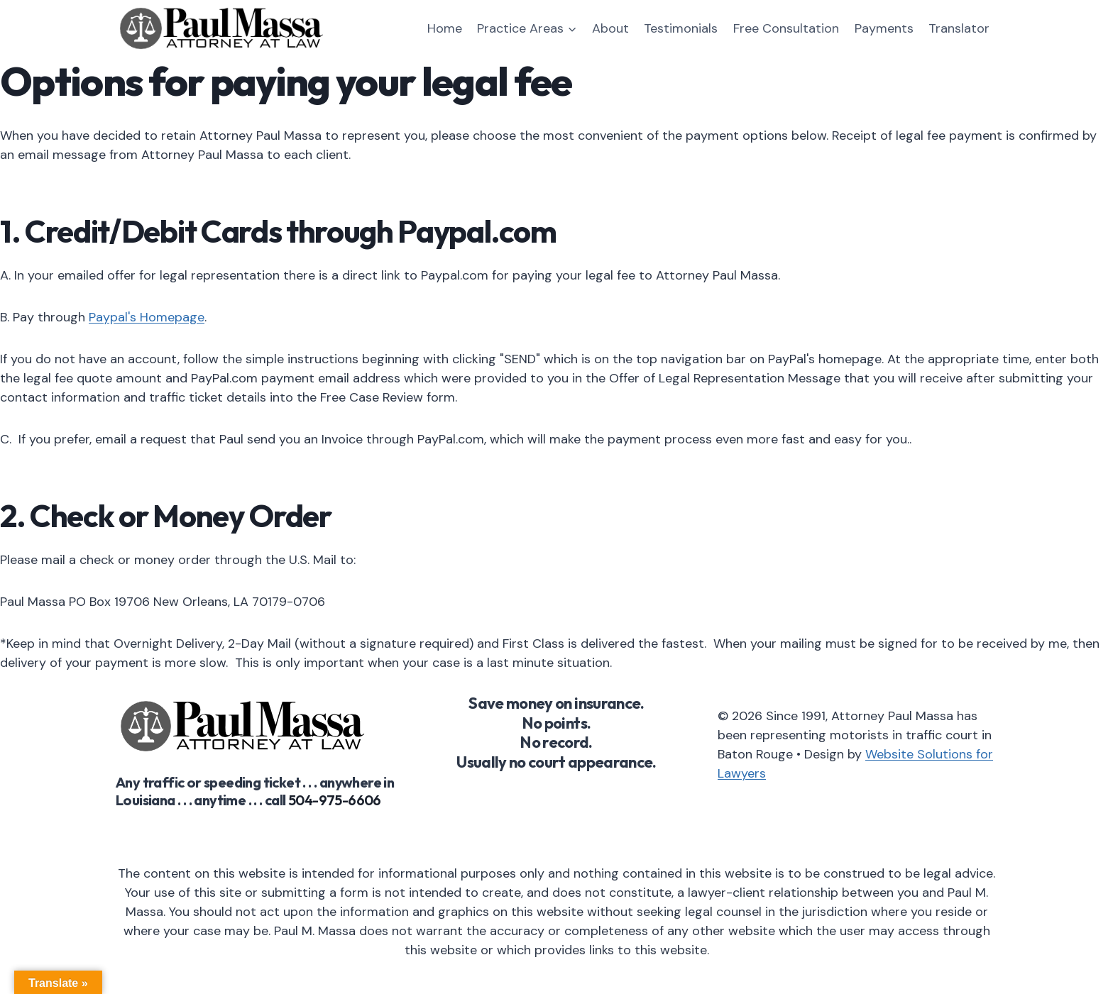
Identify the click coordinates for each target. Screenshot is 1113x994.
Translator (958, 28)
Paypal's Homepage (146, 317)
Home (444, 28)
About (610, 28)
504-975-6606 (334, 800)
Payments (884, 28)
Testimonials (681, 28)
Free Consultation (786, 28)
